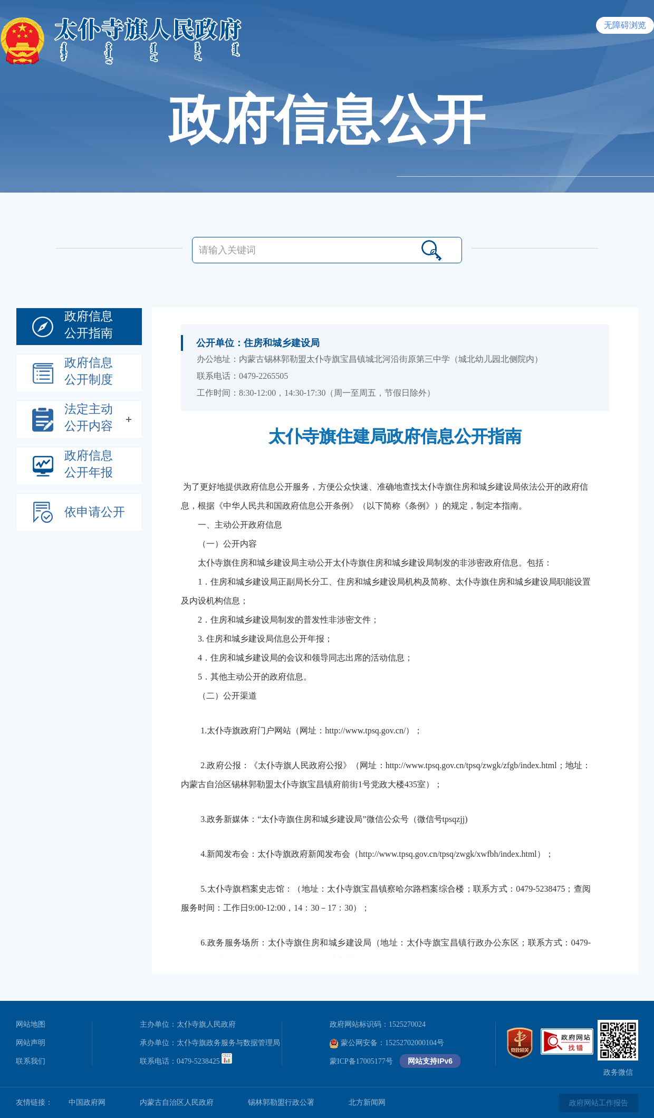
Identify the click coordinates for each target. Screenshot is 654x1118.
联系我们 (30, 1061)
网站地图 (30, 1024)
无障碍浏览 (625, 25)
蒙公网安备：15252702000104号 (387, 1043)
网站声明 (30, 1043)
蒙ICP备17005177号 (361, 1061)
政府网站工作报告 (598, 1103)
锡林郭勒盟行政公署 (281, 1102)
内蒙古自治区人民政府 (177, 1102)
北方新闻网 (367, 1102)
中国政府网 (87, 1102)
